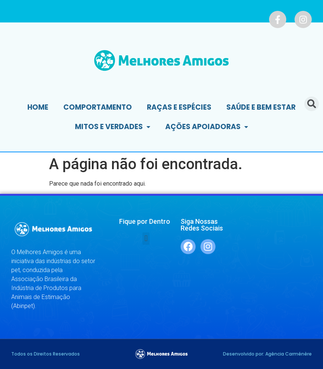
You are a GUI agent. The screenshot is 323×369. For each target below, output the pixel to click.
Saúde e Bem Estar (261, 107)
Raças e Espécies (179, 107)
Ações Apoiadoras (206, 127)
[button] (146, 238)
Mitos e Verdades (112, 127)
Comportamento (97, 107)
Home (37, 107)
